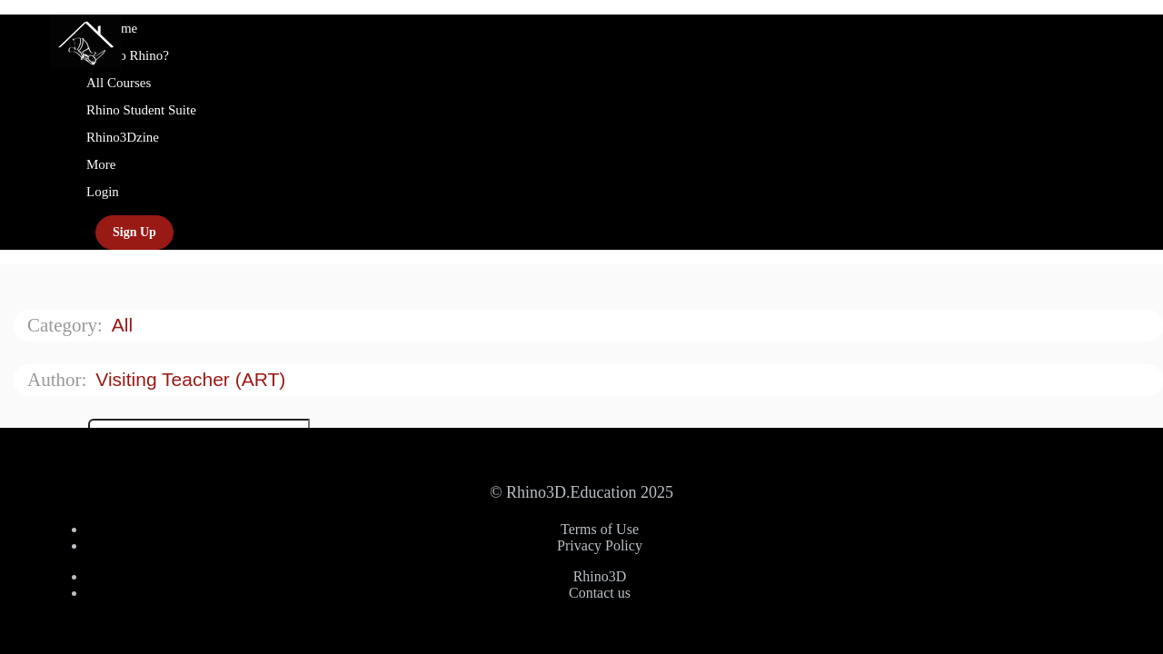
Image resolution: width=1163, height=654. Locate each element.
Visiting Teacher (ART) (193, 379)
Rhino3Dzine (122, 137)
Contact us (600, 592)
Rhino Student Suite (141, 110)
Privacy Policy (599, 545)
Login (102, 191)
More (102, 164)
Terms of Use (600, 529)
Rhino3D (600, 576)
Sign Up (134, 232)
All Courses (118, 82)
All (125, 324)
